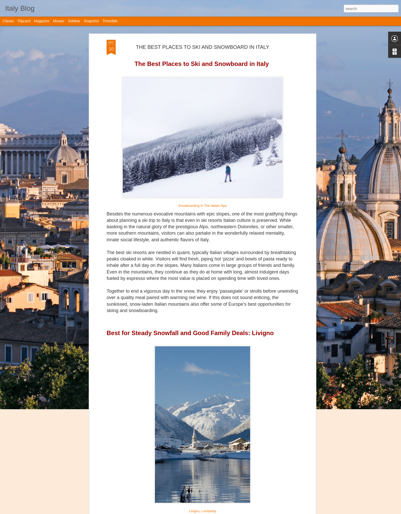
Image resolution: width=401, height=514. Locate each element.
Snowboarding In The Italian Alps (202, 206)
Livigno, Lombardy (202, 511)
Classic (8, 21)
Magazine (42, 21)
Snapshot (91, 21)
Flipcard (24, 21)
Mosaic (58, 21)
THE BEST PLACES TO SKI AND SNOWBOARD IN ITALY (202, 47)
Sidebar (74, 21)
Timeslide (110, 21)
